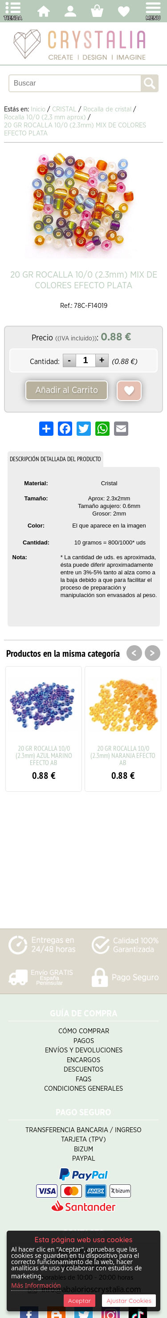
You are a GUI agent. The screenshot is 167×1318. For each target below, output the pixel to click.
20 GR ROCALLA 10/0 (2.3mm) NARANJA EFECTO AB (122, 755)
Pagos (83, 1041)
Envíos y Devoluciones (83, 1050)
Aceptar (79, 1301)
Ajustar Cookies (128, 1301)
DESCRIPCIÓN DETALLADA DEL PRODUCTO (55, 459)
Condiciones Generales (83, 1088)
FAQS (83, 1079)
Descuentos (83, 1069)
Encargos (83, 1060)
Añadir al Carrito (66, 390)
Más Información (36, 1285)
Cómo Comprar (83, 1031)
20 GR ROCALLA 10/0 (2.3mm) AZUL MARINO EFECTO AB (44, 755)
